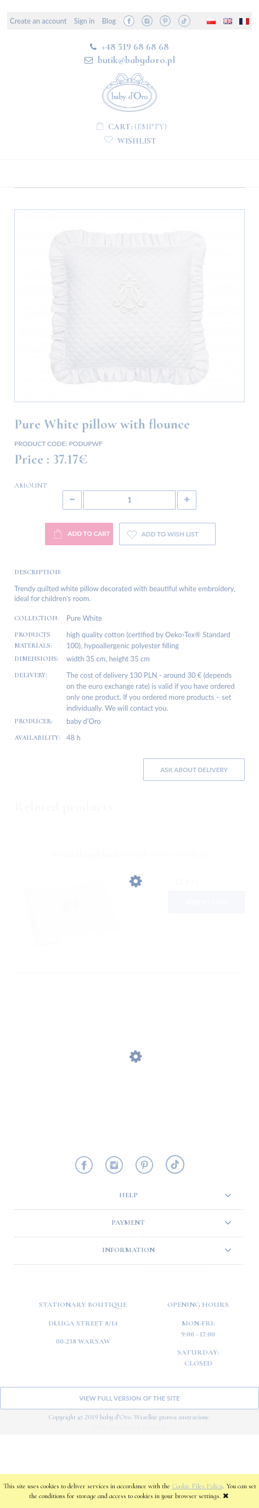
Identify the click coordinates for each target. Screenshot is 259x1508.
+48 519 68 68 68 (135, 47)
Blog (109, 20)
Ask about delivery (194, 843)
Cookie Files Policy (197, 1486)
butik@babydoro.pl (136, 60)
